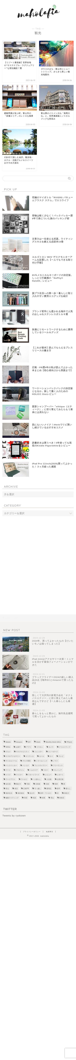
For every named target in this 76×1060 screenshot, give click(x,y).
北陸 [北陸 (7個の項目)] (47, 784)
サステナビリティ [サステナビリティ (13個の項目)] (22, 751)
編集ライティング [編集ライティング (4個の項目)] (12, 798)
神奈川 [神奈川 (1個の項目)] (66, 793)
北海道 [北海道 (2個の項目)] (37, 784)
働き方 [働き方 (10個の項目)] (18, 784)
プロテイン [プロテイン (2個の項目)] (20, 770)
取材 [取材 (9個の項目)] (56, 784)
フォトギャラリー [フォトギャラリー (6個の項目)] (40, 765)
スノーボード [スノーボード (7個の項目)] (53, 751)
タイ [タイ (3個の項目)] (51, 756)
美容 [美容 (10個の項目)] (25, 798)
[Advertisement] (38, 559)
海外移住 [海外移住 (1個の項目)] (21, 793)
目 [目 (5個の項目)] (58, 793)
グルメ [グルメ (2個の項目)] (8, 751)
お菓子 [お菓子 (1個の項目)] (18, 747)
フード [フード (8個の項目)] (8, 770)
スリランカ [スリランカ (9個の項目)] (30, 756)
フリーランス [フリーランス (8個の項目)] (58, 765)
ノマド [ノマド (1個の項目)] (55, 761)
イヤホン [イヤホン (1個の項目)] (40, 747)
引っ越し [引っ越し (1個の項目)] (37, 788)
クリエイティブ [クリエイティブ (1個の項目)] (64, 747)
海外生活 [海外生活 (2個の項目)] (9, 793)
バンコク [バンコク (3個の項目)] (26, 765)
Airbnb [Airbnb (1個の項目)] (8, 742)
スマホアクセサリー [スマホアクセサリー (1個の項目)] (13, 756)
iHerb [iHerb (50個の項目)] (38, 742)
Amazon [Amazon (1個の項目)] (19, 742)
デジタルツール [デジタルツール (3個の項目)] (11, 761)
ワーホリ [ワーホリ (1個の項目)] (24, 779)
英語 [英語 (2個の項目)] (34, 798)
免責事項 (49, 832)
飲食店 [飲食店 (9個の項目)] (61, 798)
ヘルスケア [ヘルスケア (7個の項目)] (34, 770)
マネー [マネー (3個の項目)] (45, 770)
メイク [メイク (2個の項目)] (8, 775)
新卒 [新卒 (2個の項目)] (58, 788)
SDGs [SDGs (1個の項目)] (8, 747)
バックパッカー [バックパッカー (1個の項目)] (11, 765)
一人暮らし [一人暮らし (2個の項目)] (37, 779)
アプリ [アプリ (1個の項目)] (28, 747)
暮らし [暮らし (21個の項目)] (68, 788)
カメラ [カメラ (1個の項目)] (51, 747)
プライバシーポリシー (32, 832)
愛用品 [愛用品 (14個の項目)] (48, 788)
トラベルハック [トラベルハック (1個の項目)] (41, 761)
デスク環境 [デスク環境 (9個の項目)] (26, 761)
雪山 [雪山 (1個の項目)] (52, 798)
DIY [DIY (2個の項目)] (29, 742)
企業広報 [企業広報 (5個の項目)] (60, 779)
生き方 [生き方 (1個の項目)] (32, 793)
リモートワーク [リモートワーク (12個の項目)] (33, 775)
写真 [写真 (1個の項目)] (28, 784)
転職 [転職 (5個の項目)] (43, 798)
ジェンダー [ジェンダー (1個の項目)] (38, 751)
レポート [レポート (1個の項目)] (60, 775)
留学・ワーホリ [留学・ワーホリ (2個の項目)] (45, 793)
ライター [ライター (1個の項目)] (19, 775)
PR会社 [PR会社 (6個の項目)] (69, 742)
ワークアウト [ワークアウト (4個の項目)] (10, 779)
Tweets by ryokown (14, 815)
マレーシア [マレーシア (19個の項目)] (58, 770)
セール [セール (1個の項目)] (41, 756)
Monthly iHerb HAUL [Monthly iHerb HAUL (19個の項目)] (53, 742)
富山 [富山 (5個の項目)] (7, 788)
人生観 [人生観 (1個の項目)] (49, 779)
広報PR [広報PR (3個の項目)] (26, 788)
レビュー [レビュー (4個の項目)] (48, 775)
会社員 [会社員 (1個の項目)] (8, 784)
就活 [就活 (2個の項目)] (16, 788)
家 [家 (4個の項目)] (64, 784)
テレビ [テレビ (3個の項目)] (61, 756)
